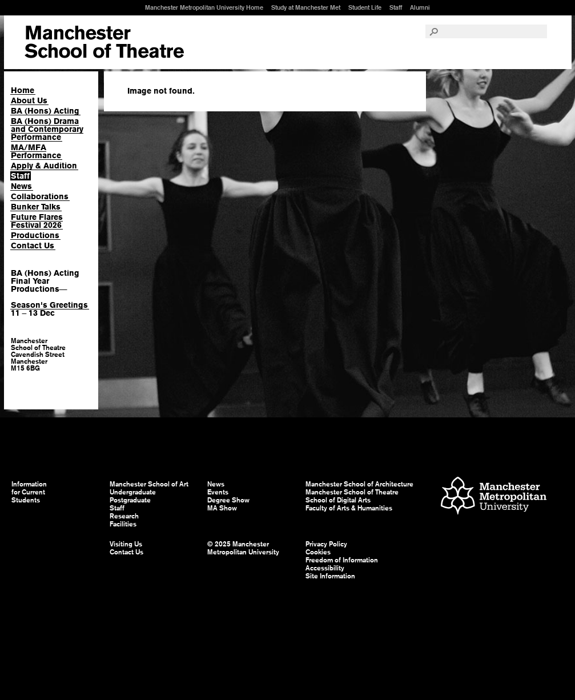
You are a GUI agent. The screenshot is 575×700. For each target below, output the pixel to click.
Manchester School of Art (104, 42)
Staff (395, 7)
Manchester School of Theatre (352, 492)
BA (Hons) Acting (45, 110)
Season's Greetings (49, 304)
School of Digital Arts (338, 500)
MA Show (222, 508)
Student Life (364, 7)
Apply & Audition (44, 165)
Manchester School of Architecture (359, 484)
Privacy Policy (326, 544)
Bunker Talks (36, 206)
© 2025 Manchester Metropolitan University (243, 548)
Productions (35, 235)
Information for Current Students (29, 492)
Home (22, 90)
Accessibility (324, 568)
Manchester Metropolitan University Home (204, 7)
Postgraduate (130, 500)
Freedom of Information (341, 560)
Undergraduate (133, 492)
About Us (29, 100)
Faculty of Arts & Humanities (348, 508)
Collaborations (40, 196)
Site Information (330, 576)
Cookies (318, 552)
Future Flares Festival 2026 (37, 221)
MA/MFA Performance (36, 151)
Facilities (123, 524)
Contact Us (32, 245)
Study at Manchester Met (305, 7)
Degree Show (228, 500)
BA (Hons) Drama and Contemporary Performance (47, 129)
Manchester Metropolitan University (493, 497)
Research (124, 516)
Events (217, 492)
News (21, 186)
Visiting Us (126, 544)
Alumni (420, 7)
